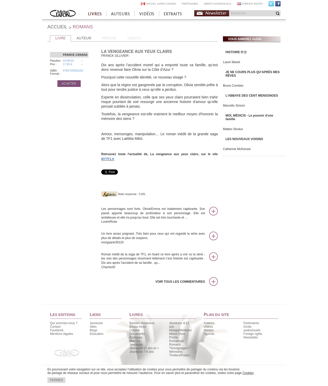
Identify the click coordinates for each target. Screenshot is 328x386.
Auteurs (209, 323)
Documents (137, 334)
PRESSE (109, 38)
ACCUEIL (57, 26)
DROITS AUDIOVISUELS (217, 3)
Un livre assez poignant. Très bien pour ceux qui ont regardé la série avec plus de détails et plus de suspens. (153, 238)
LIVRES (95, 14)
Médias (209, 330)
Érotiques (135, 337)
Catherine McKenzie (237, 149)
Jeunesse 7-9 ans (141, 352)
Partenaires (251, 323)
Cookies (247, 373)
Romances (176, 341)
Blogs (93, 330)
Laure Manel (231, 62)
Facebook (278, 5)
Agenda (209, 334)
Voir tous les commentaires (180, 281)
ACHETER (68, 83)
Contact (55, 326)
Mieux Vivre (177, 334)
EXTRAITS (172, 14)
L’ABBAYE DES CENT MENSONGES (251, 95)
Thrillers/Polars (179, 355)
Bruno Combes (233, 85)
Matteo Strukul (233, 129)
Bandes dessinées (142, 323)
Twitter (271, 5)
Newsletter (216, 13)
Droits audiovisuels (251, 328)
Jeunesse (96, 323)
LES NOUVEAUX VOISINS (244, 139)
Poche (173, 337)
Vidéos (208, 326)
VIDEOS (134, 38)
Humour (134, 341)
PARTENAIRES (190, 3)
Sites (93, 326)
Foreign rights (252, 334)
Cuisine (134, 330)
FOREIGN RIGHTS (252, 3)
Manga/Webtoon (180, 330)
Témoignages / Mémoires (179, 350)
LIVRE (60, 38)
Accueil (63, 14)
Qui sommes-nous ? (63, 323)
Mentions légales (61, 334)
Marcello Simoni (234, 105)
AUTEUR (83, 38)
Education (96, 334)
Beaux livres (137, 326)
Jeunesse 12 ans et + (144, 348)
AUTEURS (120, 14)
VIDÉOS (146, 14)
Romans (175, 344)
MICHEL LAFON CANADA (161, 3)
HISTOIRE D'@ (236, 52)
